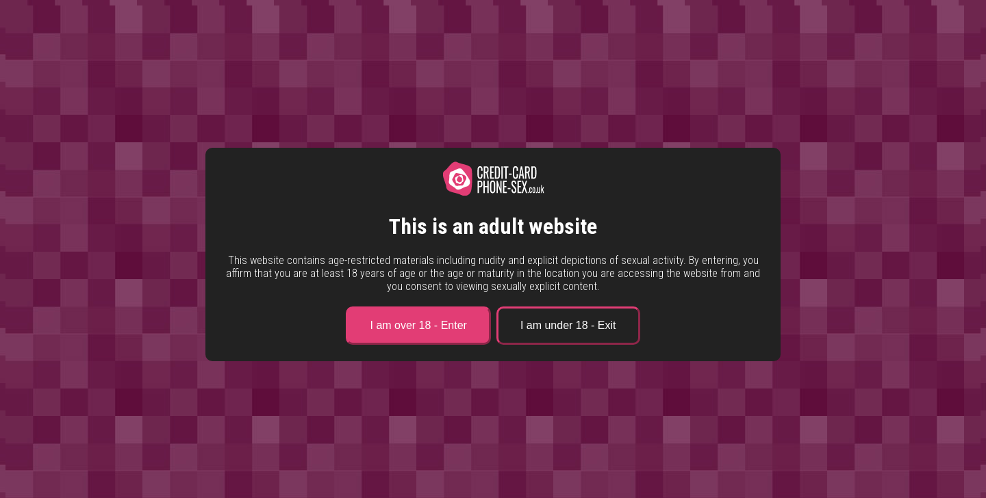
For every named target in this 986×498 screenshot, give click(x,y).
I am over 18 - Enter (418, 325)
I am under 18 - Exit (568, 325)
